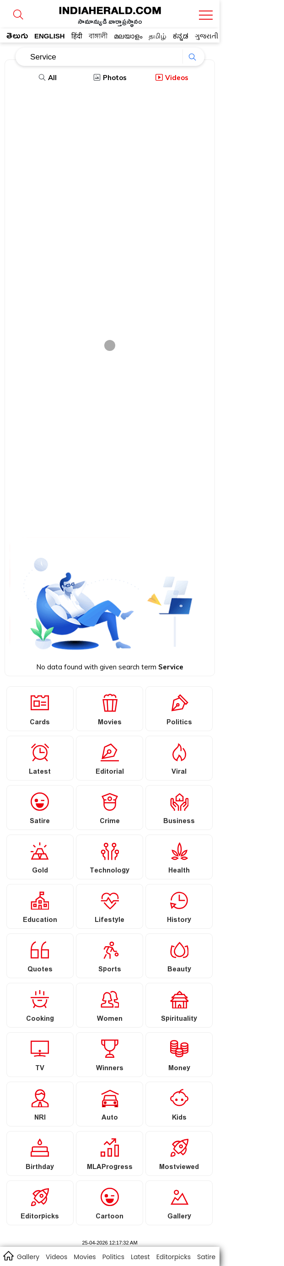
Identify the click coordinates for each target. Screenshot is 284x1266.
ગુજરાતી (206, 36)
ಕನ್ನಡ (180, 36)
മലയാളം (128, 36)
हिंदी (76, 36)
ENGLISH (49, 36)
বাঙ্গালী (98, 36)
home (8, 1255)
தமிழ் (157, 36)
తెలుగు (17, 37)
